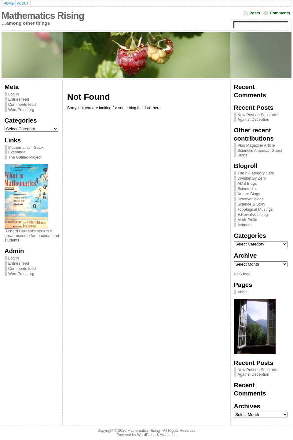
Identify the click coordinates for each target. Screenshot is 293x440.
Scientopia (246, 188)
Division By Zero (251, 178)
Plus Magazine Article (256, 145)
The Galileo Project (25, 157)
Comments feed (22, 104)
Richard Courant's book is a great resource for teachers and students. (32, 235)
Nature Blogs (248, 193)
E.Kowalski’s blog (252, 214)
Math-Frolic (247, 219)
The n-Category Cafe (255, 173)
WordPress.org (21, 109)
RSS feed (242, 274)
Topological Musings (255, 209)
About (242, 292)
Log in (13, 94)
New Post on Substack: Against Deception (257, 117)
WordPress (146, 435)
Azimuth (244, 225)
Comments (280, 13)
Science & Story (251, 204)
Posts (254, 13)
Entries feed (18, 99)
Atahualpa (168, 435)
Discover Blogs (250, 199)
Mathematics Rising (43, 15)
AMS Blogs (247, 183)
